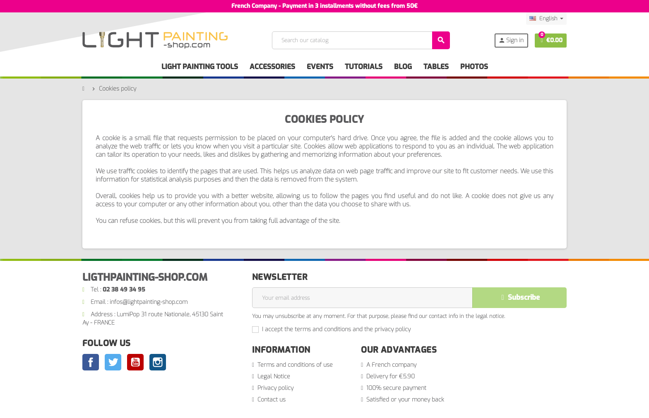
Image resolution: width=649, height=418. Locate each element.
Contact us (271, 400)
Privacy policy (275, 388)
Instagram (157, 362)
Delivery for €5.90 (390, 376)
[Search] (360, 40)
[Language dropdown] (546, 18)
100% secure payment (396, 388)
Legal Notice (273, 376)
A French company (391, 365)
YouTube (135, 362)
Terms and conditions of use (295, 365)
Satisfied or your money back (405, 400)
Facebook (90, 362)
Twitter (113, 362)
